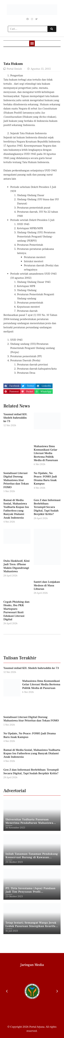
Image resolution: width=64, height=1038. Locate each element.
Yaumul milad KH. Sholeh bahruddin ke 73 (15, 417)
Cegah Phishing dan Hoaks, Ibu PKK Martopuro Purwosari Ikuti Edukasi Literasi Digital (16, 610)
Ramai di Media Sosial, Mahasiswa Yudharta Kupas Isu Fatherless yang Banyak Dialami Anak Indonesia (16, 509)
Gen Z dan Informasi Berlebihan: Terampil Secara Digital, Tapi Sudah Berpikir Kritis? (47, 507)
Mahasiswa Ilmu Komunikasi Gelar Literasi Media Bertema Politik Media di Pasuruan (46, 453)
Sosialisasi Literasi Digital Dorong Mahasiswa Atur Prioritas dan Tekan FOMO (16, 480)
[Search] (51, 29)
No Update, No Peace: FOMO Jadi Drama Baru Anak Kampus (45, 478)
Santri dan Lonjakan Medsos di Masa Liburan (47, 585)
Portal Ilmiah (14, 69)
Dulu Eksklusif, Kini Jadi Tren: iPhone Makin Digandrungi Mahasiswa (16, 566)
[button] (32, 43)
